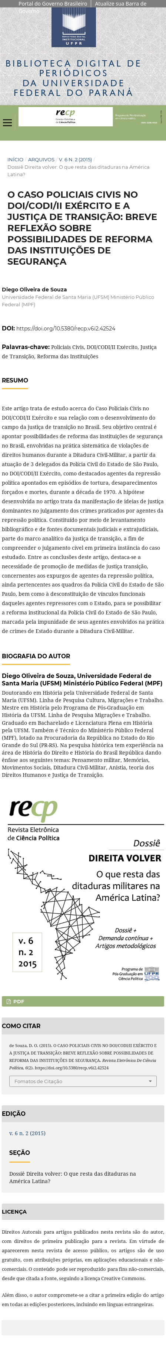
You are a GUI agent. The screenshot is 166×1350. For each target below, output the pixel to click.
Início (15, 159)
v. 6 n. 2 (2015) (75, 159)
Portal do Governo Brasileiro (53, 3)
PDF (18, 1001)
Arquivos (41, 159)
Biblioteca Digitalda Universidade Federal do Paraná (74, 78)
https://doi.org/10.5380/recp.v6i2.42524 (65, 328)
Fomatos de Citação (38, 1081)
